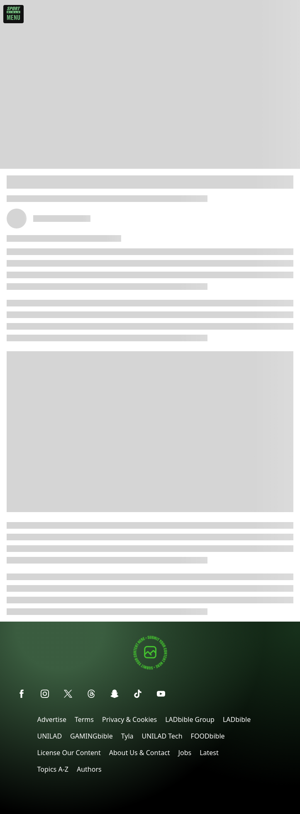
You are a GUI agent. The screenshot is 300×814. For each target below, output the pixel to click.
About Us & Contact (139, 752)
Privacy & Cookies (129, 719)
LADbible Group (190, 719)
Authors (89, 769)
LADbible (237, 719)
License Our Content (69, 752)
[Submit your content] (150, 668)
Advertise (51, 719)
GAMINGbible (91, 736)
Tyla (127, 736)
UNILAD (49, 736)
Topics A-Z (52, 769)
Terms (84, 719)
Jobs (185, 752)
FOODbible (208, 736)
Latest (209, 752)
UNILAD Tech (162, 736)
